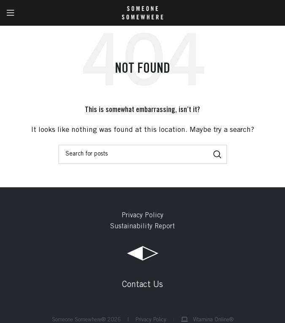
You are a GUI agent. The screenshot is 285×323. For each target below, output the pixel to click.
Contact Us (142, 285)
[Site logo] (142, 12)
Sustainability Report (142, 226)
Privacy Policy (142, 215)
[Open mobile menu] (10, 12)
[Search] (142, 154)
